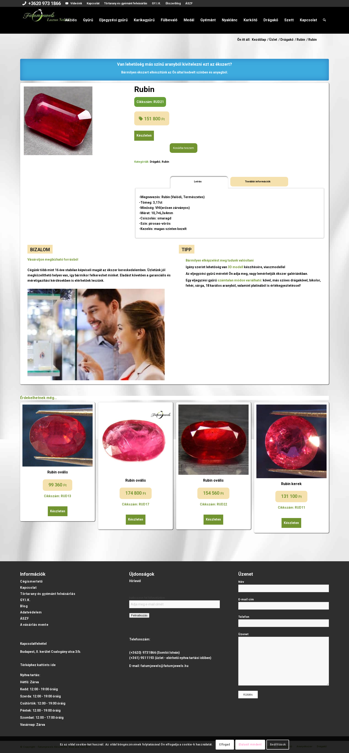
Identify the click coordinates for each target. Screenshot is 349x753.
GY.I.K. (156, 3)
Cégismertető (31, 581)
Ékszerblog (173, 3)
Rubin (165, 161)
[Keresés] (324, 20)
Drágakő (155, 161)
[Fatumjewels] (46, 20)
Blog (24, 606)
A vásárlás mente (34, 624)
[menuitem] (41, 3)
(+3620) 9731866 (142, 652)
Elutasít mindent (250, 744)
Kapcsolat (93, 3)
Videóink (76, 3)
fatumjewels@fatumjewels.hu (165, 666)
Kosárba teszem (183, 148)
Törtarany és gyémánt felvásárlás (125, 3)
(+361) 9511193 (141, 658)
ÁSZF (189, 3)
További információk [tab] (258, 181)
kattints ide (46, 665)
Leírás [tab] (198, 181)
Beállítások (278, 744)
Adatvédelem (31, 612)
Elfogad (224, 744)
